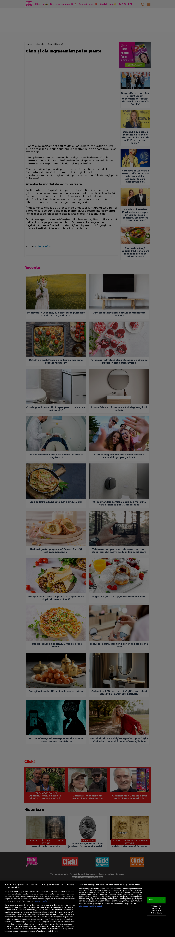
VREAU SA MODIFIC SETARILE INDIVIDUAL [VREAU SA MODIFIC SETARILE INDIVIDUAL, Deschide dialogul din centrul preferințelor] (156, 909)
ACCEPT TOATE (156, 900)
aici (13, 922)
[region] (87, 909)
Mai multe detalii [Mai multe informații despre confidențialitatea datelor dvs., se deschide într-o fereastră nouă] (41, 901)
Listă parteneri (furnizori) (90, 906)
